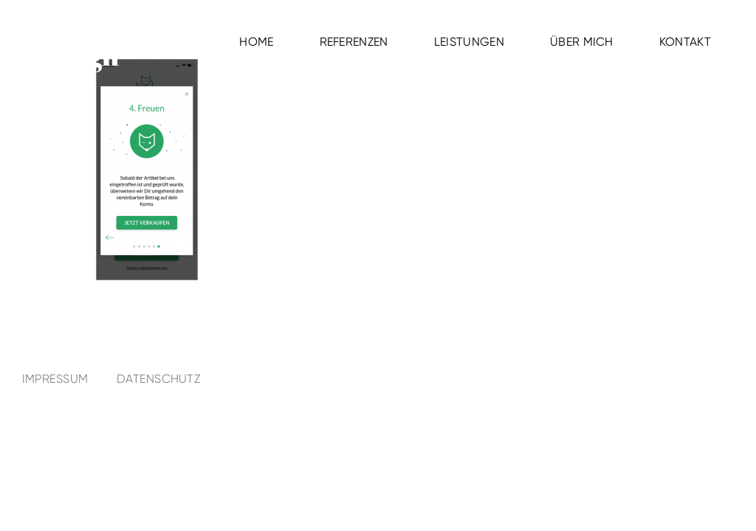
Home (256, 42)
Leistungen (469, 42)
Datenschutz (158, 379)
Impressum (55, 379)
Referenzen (354, 42)
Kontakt (685, 42)
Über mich (582, 42)
